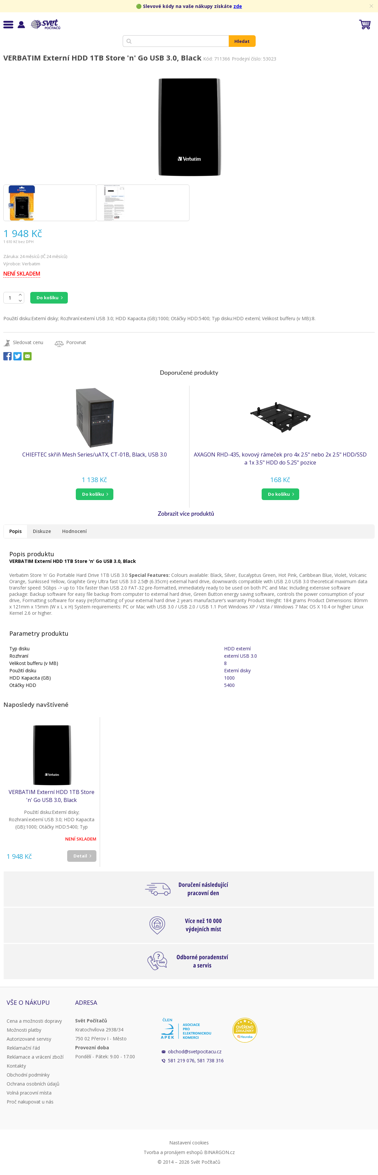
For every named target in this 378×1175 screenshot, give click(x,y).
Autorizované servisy (29, 1039)
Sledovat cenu (28, 342)
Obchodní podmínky (28, 1075)
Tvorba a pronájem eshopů (173, 1152)
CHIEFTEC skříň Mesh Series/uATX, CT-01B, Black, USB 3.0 (94, 454)
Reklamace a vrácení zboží (35, 1057)
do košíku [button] (93, 494)
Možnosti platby (24, 1030)
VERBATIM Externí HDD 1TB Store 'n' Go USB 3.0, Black (51, 796)
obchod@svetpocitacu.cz (194, 1051)
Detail (80, 856)
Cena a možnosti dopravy (34, 1021)
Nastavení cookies (189, 1142)
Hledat (242, 41)
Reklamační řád (23, 1048)
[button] (94, 494)
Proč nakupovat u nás (30, 1102)
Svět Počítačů (44, 24)
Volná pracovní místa (29, 1093)
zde (237, 6)
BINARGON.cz (219, 1152)
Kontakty (16, 1066)
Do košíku (48, 298)
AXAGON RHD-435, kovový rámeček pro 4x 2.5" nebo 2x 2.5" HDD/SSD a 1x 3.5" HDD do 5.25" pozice (280, 458)
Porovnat (76, 342)
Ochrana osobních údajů (33, 1084)
